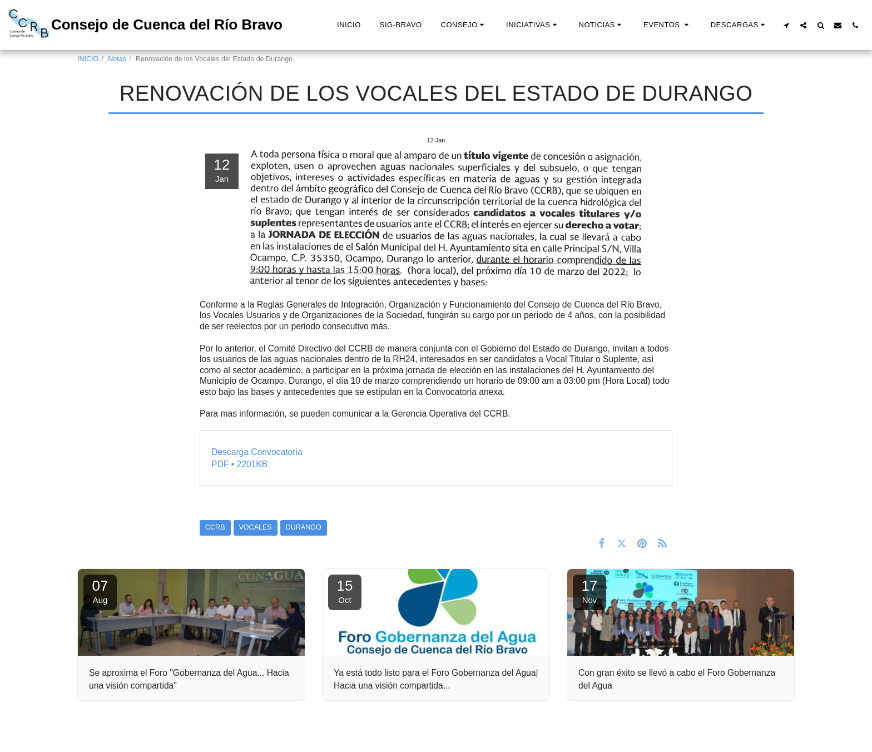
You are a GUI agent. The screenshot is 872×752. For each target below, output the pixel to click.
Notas (117, 59)
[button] (464, 25)
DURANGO (303, 527)
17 (589, 591)
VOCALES (255, 527)
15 (344, 591)
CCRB (215, 527)
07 (100, 591)
